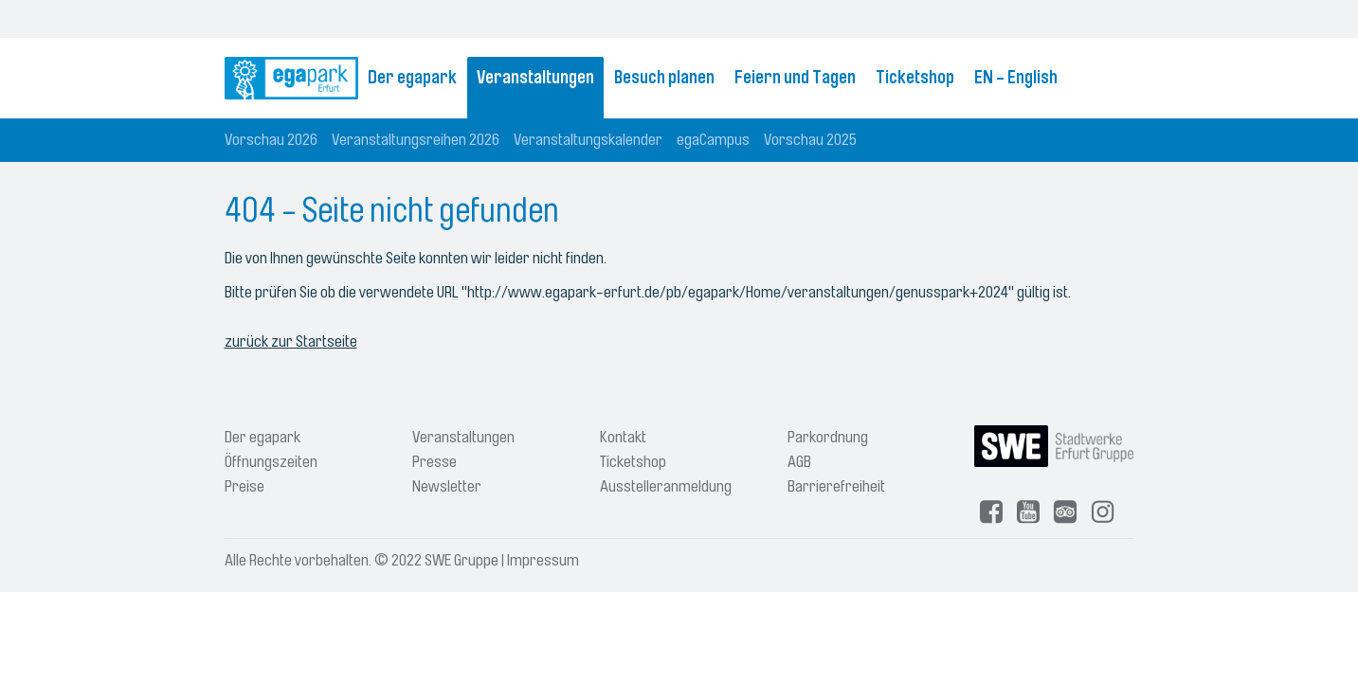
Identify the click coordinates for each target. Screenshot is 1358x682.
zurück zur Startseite (291, 341)
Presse (434, 462)
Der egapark (412, 77)
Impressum (543, 560)
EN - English (1016, 77)
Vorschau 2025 (810, 140)
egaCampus (713, 140)
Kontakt (623, 437)
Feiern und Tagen (795, 77)
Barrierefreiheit (836, 486)
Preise (244, 486)
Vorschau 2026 (271, 140)
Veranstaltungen (535, 77)
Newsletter (446, 486)
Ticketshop (915, 77)
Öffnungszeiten (271, 462)
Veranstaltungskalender (588, 140)
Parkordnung (828, 437)
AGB (799, 462)
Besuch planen (664, 77)
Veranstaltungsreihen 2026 (415, 140)
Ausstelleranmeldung (666, 486)
